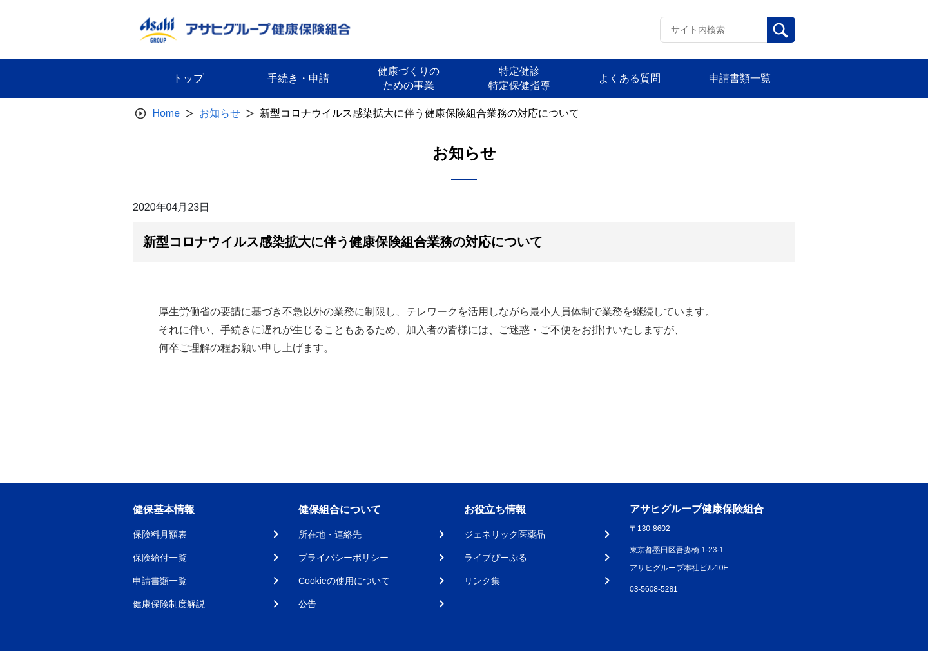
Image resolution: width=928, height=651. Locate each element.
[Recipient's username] (714, 30)
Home (166, 113)
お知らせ (219, 113)
